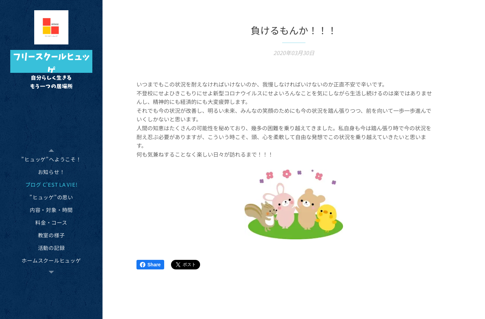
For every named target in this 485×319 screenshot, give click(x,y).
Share (150, 264)
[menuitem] (51, 159)
